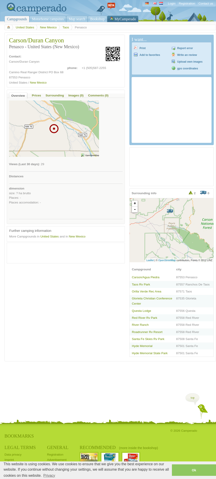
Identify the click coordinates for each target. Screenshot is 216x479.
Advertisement (57, 459)
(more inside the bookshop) (138, 448)
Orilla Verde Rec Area (146, 291)
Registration (187, 3)
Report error (185, 48)
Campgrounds (17, 19)
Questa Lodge (141, 310)
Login (171, 3)
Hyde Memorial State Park (150, 353)
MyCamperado (125, 19)
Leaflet (150, 260)
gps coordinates (187, 68)
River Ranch (140, 324)
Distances (16, 176)
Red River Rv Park (144, 317)
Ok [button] (194, 470)
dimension (16, 188)
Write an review (187, 55)
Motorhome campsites (48, 19)
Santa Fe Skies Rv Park (148, 339)
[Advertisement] (62, 252)
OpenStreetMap (167, 260)
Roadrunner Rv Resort (147, 332)
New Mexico (48, 27)
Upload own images (190, 61)
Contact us (205, 3)
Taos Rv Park (141, 284)
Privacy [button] (49, 475)
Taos (66, 27)
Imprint (9, 459)
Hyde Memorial (142, 346)
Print (143, 48)
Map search (77, 19)
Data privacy (13, 454)
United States (25, 27)
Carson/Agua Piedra (146, 277)
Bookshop (97, 19)
